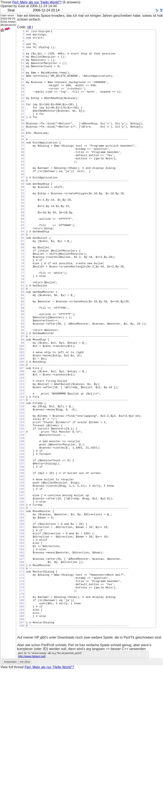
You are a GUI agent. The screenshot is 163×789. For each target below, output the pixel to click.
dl (29, 27)
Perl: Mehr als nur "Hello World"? (37, 2)
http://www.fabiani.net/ (32, 775)
